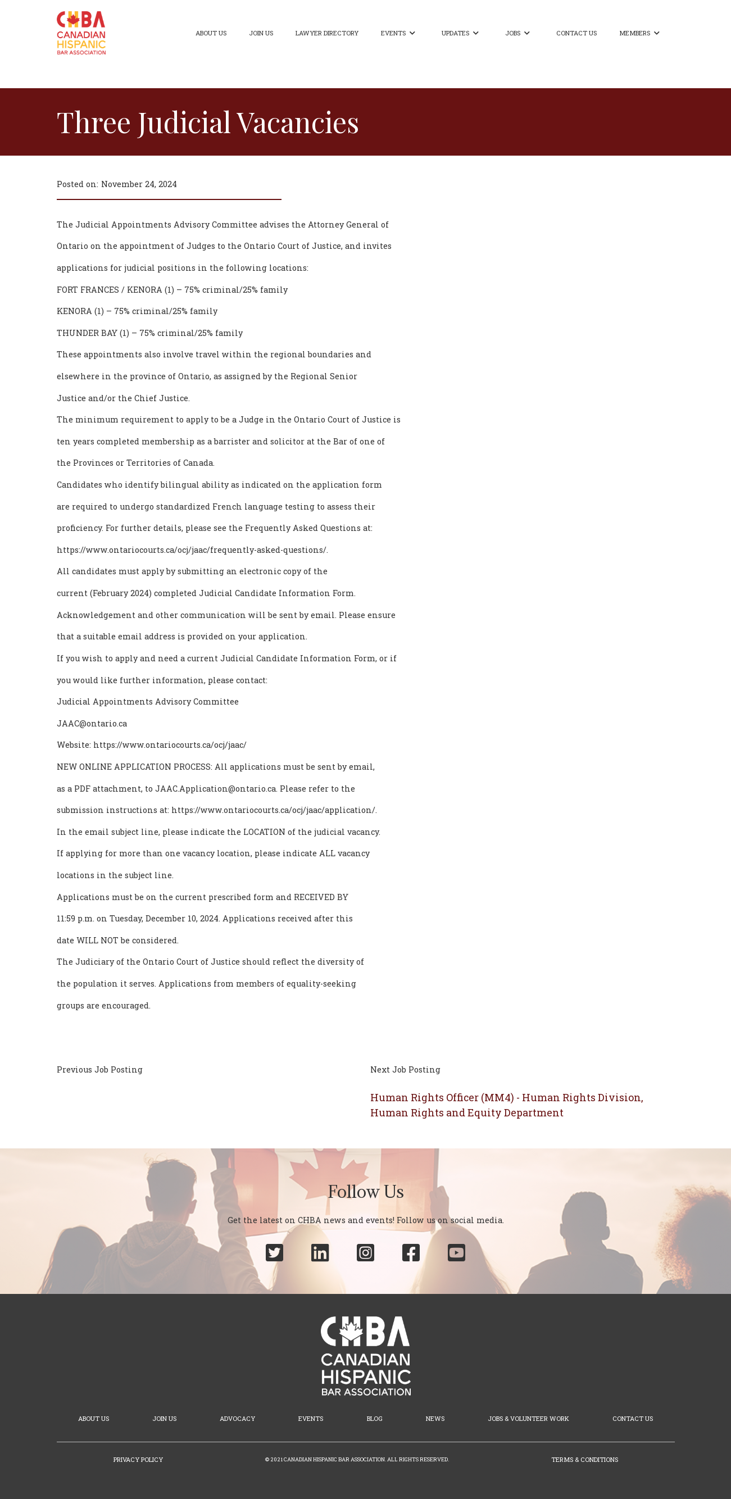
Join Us (261, 33)
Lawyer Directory (327, 33)
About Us (211, 33)
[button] (400, 33)
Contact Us (576, 33)
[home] (81, 32)
